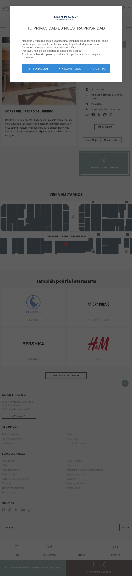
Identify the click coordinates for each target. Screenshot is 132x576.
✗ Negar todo (69, 68)
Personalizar (37, 68)
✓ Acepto (98, 68)
